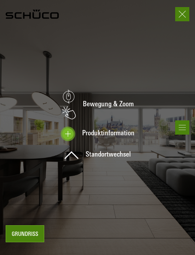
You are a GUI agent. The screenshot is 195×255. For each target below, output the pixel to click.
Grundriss (25, 234)
